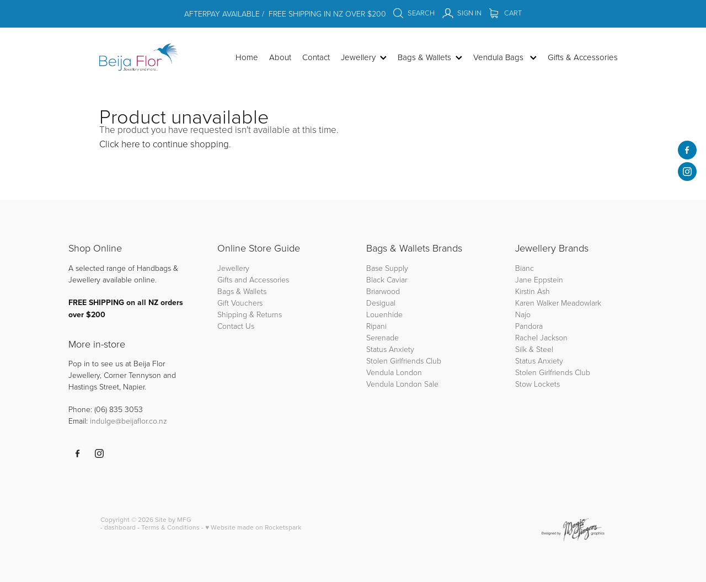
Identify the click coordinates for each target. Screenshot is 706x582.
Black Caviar (386, 279)
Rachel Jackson (541, 337)
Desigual (380, 302)
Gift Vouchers (240, 302)
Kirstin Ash (532, 291)
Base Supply (387, 268)
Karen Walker (537, 302)
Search (414, 13)
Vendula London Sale (402, 383)
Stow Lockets (537, 383)
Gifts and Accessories (253, 279)
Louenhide (384, 314)
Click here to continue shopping (164, 143)
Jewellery (233, 268)
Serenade (382, 337)
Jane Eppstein (540, 279)
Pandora (529, 326)
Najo (523, 314)
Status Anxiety (390, 349)
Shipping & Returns (249, 314)
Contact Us (235, 326)
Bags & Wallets (241, 291)
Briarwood (383, 291)
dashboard (120, 527)
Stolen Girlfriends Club (403, 360)
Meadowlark (581, 302)
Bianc (525, 268)
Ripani (376, 326)
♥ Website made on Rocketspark (253, 527)
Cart (505, 13)
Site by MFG (173, 519)
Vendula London (394, 372)
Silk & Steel (534, 349)
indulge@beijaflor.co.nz (128, 420)
